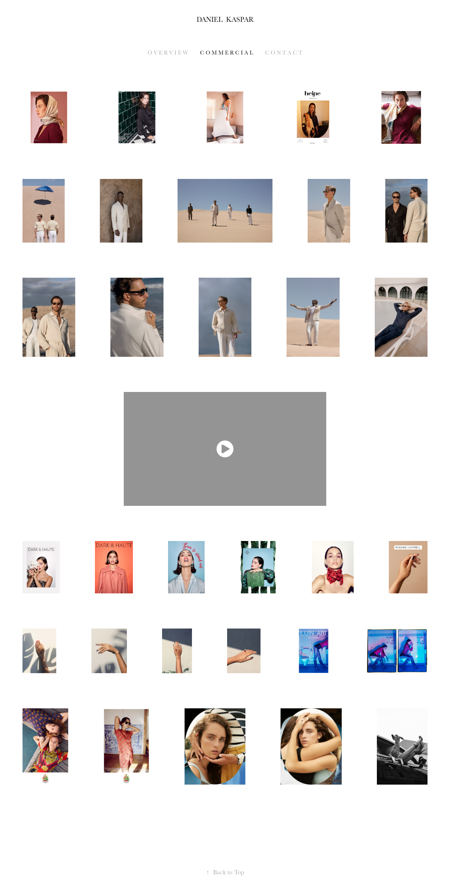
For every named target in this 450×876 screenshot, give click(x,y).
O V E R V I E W (168, 52)
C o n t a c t (283, 52)
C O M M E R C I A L (226, 52)
